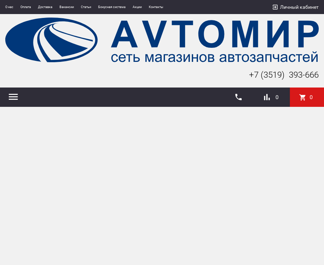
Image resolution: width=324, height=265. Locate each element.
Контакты (156, 7)
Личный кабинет (299, 7)
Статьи (86, 7)
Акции (137, 7)
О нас (9, 7)
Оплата (25, 7)
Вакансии (66, 7)
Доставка (45, 7)
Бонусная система (112, 7)
